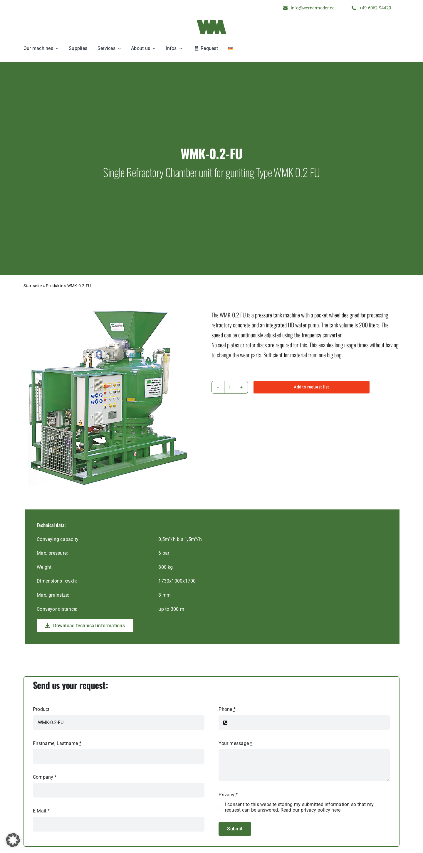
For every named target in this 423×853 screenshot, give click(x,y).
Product (41, 709)
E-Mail (41, 811)
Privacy (228, 795)
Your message (235, 743)
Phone (227, 709)
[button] (13, 840)
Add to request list (311, 387)
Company (45, 777)
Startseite (33, 285)
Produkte (54, 285)
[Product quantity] (229, 387)
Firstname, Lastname (57, 743)
